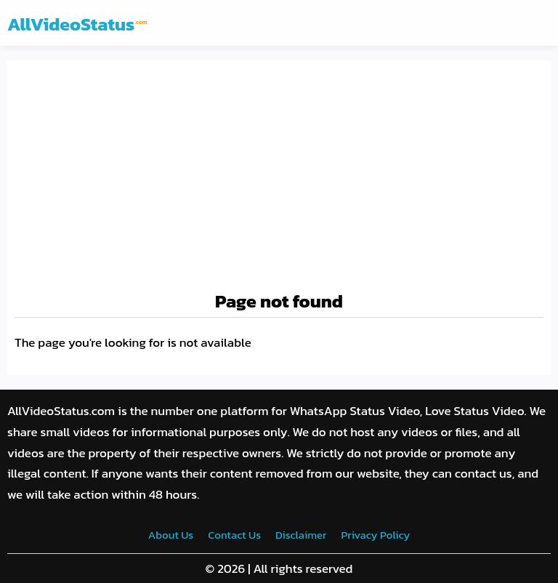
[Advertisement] (279, 176)
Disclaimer (300, 534)
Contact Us (234, 534)
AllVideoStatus (77, 24)
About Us (170, 534)
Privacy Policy (375, 534)
